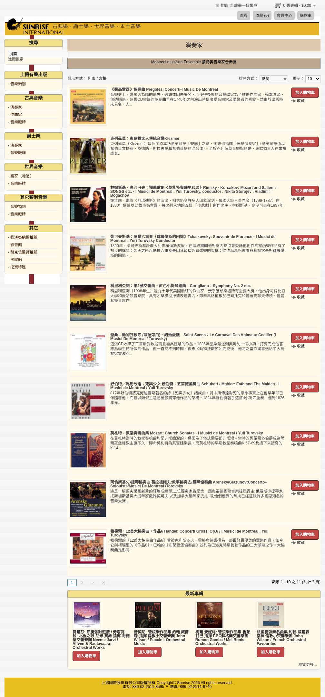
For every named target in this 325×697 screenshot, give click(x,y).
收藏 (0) (262, 15)
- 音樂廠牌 (17, 122)
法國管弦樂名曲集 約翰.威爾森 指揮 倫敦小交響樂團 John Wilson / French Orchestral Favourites (283, 638)
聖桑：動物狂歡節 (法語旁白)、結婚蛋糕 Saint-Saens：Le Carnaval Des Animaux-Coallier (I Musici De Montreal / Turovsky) (193, 337)
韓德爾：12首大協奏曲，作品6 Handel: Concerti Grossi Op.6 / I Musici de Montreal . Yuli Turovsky (189, 533)
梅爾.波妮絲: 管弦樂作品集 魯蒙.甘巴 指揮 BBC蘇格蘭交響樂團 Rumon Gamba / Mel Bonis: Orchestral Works (223, 638)
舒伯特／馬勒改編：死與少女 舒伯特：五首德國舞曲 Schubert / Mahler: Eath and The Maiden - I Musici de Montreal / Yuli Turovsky (195, 386)
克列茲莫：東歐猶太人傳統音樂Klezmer (145, 138)
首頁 (244, 15)
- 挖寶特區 (17, 267)
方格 (102, 78)
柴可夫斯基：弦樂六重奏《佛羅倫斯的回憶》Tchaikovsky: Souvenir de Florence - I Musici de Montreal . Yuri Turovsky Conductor (193, 238)
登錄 (224, 5)
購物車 (305, 15)
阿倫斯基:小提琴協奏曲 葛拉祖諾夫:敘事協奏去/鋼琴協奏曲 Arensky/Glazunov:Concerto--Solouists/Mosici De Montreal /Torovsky (188, 484)
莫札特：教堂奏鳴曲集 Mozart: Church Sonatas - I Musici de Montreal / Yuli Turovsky (186, 433)
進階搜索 (16, 59)
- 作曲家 (15, 114)
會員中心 (284, 15)
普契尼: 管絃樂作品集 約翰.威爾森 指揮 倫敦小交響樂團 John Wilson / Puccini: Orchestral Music (161, 638)
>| (103, 582)
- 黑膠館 (15, 259)
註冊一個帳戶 (245, 5)
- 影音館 (15, 245)
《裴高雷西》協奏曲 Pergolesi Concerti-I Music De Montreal (164, 89)
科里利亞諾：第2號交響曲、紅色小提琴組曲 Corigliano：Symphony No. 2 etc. (180, 286)
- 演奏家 (15, 107)
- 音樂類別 (17, 84)
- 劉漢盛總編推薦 (22, 237)
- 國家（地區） (21, 176)
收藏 (301, 101)
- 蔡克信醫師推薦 (22, 252)
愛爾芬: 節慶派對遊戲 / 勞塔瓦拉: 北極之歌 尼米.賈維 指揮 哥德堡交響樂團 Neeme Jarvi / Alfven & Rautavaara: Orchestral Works (101, 640)
